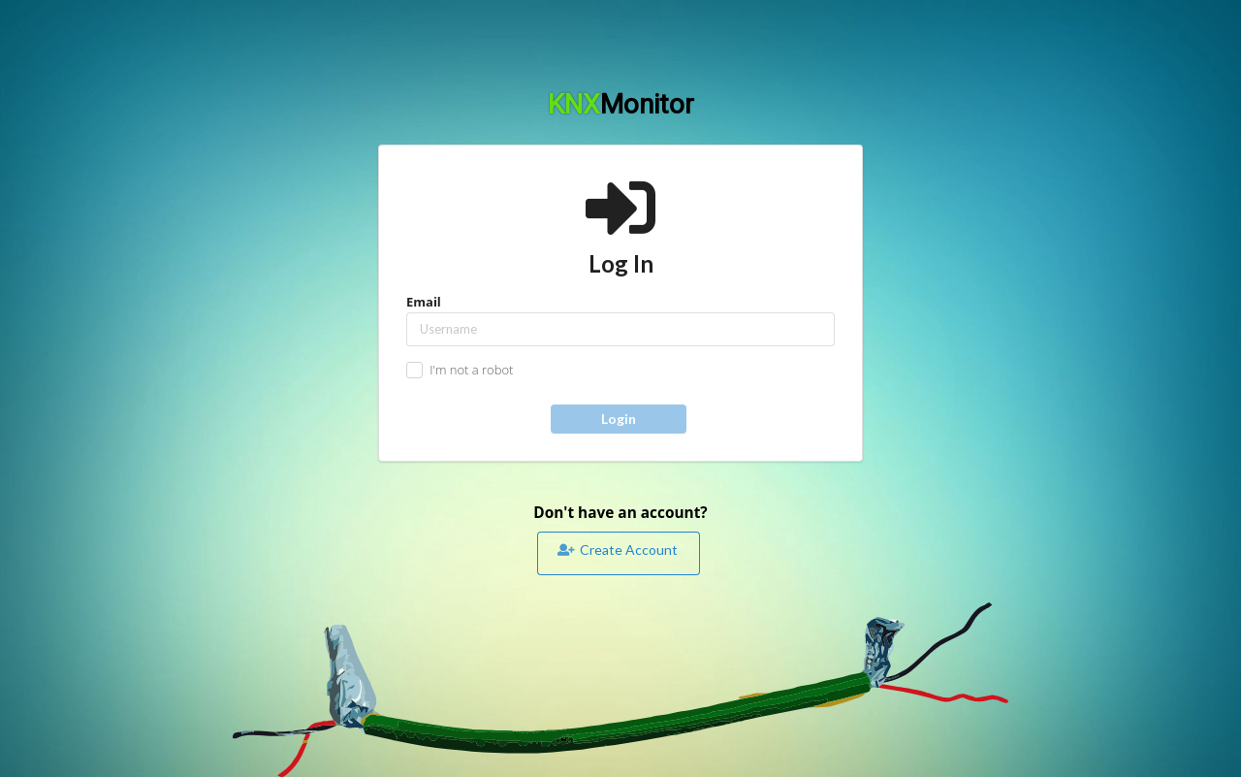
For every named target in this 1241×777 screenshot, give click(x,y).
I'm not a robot (471, 370)
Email (620, 319)
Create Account (617, 549)
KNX (621, 104)
